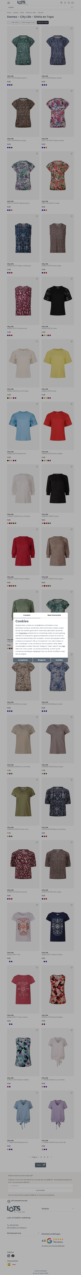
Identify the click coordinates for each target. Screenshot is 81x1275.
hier (63, 646)
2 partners (23, 633)
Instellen (59, 660)
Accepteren (23, 660)
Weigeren (42, 660)
